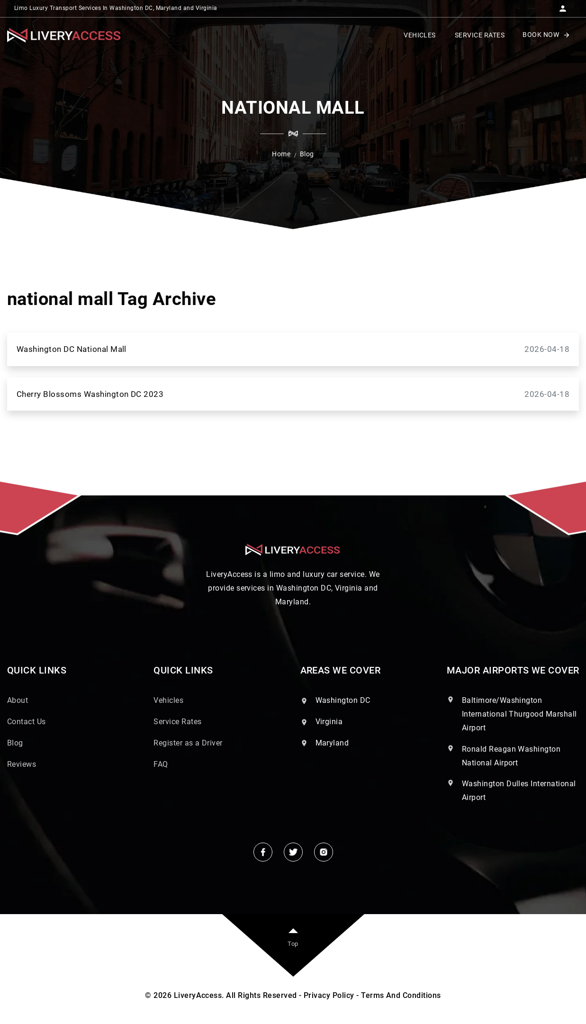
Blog (15, 742)
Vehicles (168, 700)
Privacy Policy (329, 995)
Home (281, 154)
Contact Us (26, 721)
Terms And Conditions (401, 995)
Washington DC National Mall (293, 349)
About (17, 700)
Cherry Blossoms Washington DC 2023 (293, 394)
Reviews (21, 764)
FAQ (160, 764)
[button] (563, 5)
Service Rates (177, 721)
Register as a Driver (188, 742)
